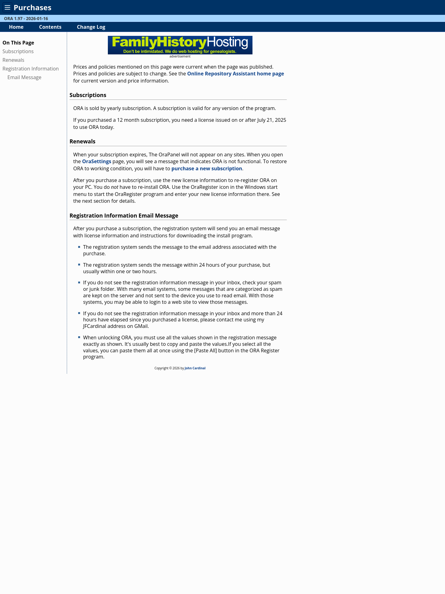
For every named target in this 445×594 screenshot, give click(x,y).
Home (16, 26)
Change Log (91, 26)
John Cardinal (195, 368)
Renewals (13, 60)
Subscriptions (18, 51)
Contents (50, 26)
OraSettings (96, 161)
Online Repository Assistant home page (235, 73)
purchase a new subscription (207, 168)
